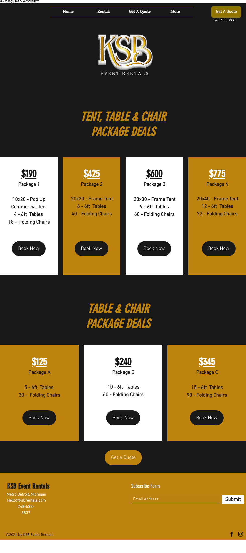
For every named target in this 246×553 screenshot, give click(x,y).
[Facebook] (231, 534)
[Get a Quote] (123, 457)
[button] (104, 11)
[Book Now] (29, 248)
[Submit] (233, 499)
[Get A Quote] (226, 12)
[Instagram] (240, 534)
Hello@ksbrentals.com (26, 500)
